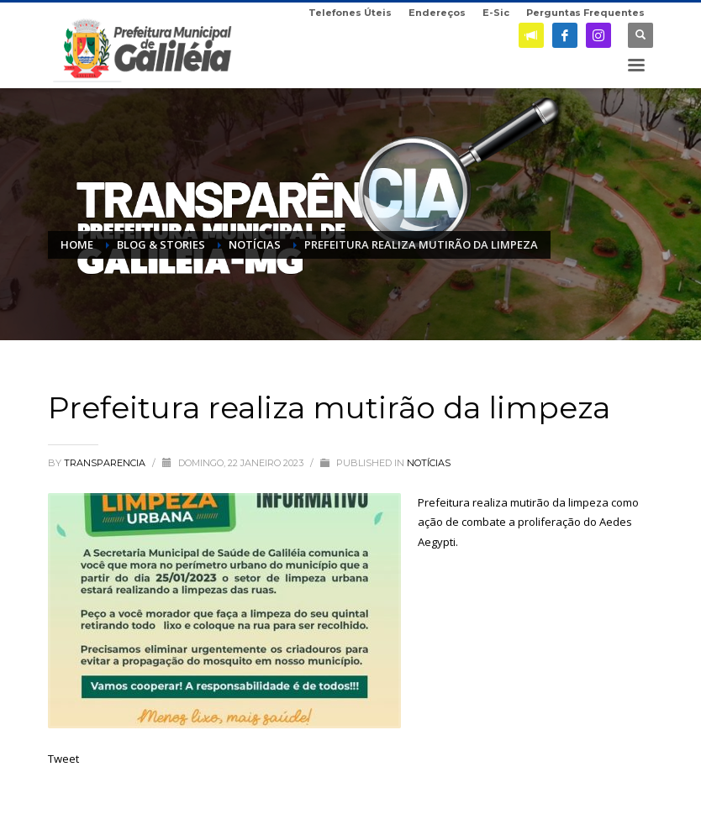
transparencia (106, 463)
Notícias (429, 463)
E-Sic (495, 12)
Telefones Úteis (350, 12)
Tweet (63, 758)
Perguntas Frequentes (585, 12)
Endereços (437, 12)
